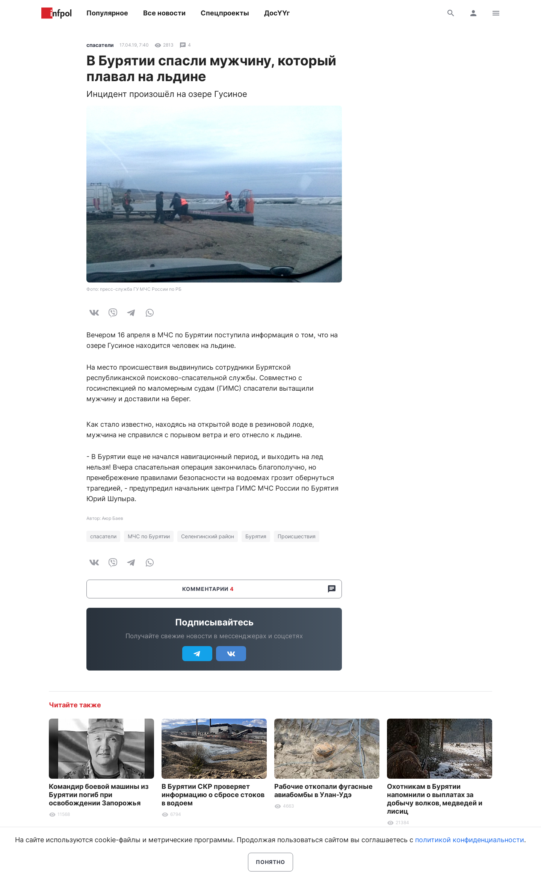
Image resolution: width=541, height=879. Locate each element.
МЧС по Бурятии (149, 536)
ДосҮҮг (277, 13)
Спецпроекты (225, 13)
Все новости (164, 13)
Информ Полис (56, 13)
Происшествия (297, 536)
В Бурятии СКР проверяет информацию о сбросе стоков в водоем (213, 794)
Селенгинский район (207, 536)
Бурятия (255, 536)
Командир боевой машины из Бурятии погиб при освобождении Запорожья (98, 794)
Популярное (107, 13)
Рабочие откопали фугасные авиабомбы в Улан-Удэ (323, 790)
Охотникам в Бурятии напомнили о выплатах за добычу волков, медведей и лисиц (434, 798)
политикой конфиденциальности (469, 840)
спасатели (100, 45)
